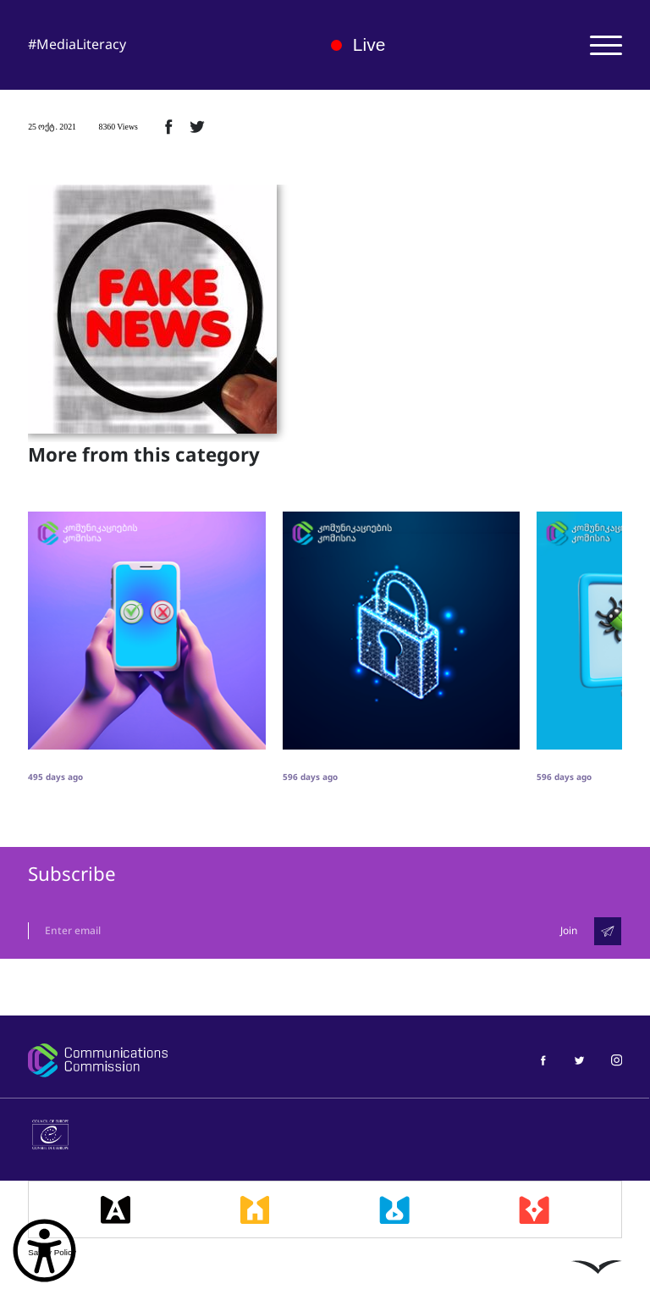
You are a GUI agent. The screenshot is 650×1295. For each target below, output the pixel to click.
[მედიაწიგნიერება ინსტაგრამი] (616, 1060)
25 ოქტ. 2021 (52, 126)
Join (568, 930)
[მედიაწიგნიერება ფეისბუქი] (542, 1060)
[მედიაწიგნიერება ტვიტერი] (579, 1060)
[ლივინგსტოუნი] (596, 1266)
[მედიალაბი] (394, 1209)
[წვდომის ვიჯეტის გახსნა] (44, 1250)
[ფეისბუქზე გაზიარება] (168, 126)
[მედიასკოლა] (255, 1209)
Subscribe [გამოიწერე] (72, 874)
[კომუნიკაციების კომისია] (167, 1060)
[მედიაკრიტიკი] (534, 1209)
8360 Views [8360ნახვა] (117, 126)
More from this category (144, 455)
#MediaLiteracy (77, 44)
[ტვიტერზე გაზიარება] (197, 126)
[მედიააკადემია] (115, 1209)
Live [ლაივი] (358, 44)
